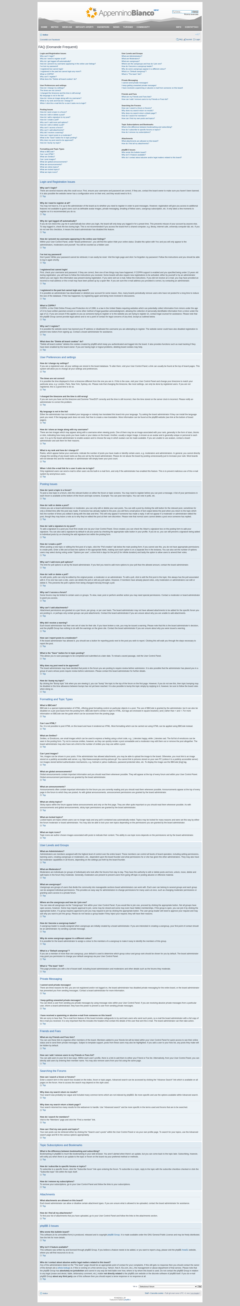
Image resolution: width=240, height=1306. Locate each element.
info (178, 27)
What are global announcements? (54, 162)
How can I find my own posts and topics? (138, 118)
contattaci (191, 27)
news (116, 27)
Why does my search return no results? (138, 111)
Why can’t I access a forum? (51, 127)
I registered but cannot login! (51, 69)
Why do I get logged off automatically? (55, 61)
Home (44, 27)
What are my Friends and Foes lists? (137, 97)
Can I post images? (48, 159)
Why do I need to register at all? (53, 59)
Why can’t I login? (47, 56)
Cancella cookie (156, 1293)
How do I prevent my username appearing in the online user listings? (68, 64)
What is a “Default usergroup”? (134, 71)
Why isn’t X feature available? (134, 155)
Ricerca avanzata (191, 14)
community (143, 27)
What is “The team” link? (132, 74)
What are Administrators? (132, 56)
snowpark (103, 27)
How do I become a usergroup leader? (137, 66)
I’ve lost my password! (49, 66)
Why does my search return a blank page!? (139, 113)
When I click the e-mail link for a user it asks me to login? (63, 103)
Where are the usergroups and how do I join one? (142, 64)
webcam (67, 27)
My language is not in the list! (52, 96)
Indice (45, 35)
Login (198, 39)
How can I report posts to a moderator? (56, 135)
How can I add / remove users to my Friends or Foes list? (145, 99)
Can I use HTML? (47, 154)
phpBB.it (127, 1300)
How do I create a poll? (49, 120)
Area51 (185, 1250)
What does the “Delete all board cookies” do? (58, 79)
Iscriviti (189, 39)
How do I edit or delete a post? (52, 115)
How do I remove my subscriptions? (136, 132)
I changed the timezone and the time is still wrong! (60, 93)
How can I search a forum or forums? (137, 108)
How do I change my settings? (52, 88)
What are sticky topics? (49, 167)
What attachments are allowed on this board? (140, 141)
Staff (146, 1293)
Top (44, 196)
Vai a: (135, 1286)
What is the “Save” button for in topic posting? (58, 138)
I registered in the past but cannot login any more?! (60, 71)
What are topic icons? (49, 172)
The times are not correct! (50, 90)
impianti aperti (85, 27)
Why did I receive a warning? (52, 132)
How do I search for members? (134, 116)
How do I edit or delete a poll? (52, 125)
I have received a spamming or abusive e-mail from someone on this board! (152, 88)
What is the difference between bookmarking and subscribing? (147, 127)
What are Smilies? (47, 157)
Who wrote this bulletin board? (134, 152)
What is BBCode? (47, 152)
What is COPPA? (47, 74)
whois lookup (63, 1268)
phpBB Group (114, 1234)
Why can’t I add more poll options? (54, 122)
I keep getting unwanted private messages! (139, 85)
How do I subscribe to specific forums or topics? (141, 130)
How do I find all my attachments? (135, 143)
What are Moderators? (131, 59)
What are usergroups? (131, 61)
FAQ (180, 39)
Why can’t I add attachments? (52, 130)
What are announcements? (51, 164)
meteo (54, 27)
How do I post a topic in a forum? (53, 112)
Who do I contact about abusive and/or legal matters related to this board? (152, 157)
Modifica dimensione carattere (197, 34)
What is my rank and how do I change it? (56, 101)
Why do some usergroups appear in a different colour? (144, 69)
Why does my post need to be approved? (57, 140)
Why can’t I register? (48, 77)
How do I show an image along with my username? (61, 98)
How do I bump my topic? (50, 143)
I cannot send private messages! (135, 83)
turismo (128, 27)
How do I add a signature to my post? (55, 117)
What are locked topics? (50, 169)
